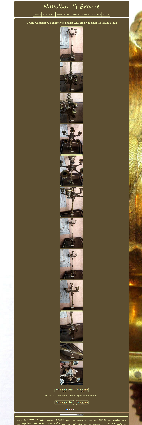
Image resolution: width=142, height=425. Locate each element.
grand (90, 420)
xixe (26, 419)
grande (124, 420)
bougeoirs (80, 420)
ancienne (50, 420)
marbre (116, 420)
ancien (111, 423)
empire (119, 424)
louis (68, 420)
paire (57, 423)
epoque (109, 420)
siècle (80, 424)
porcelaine (96, 424)
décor (90, 424)
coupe (85, 424)
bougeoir (19, 420)
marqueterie (72, 424)
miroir (86, 420)
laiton (95, 420)
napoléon (40, 423)
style (50, 423)
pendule (60, 419)
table (125, 424)
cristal (73, 420)
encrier (18, 424)
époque (102, 419)
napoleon (26, 423)
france (64, 424)
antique (42, 420)
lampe (104, 424)
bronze (33, 419)
